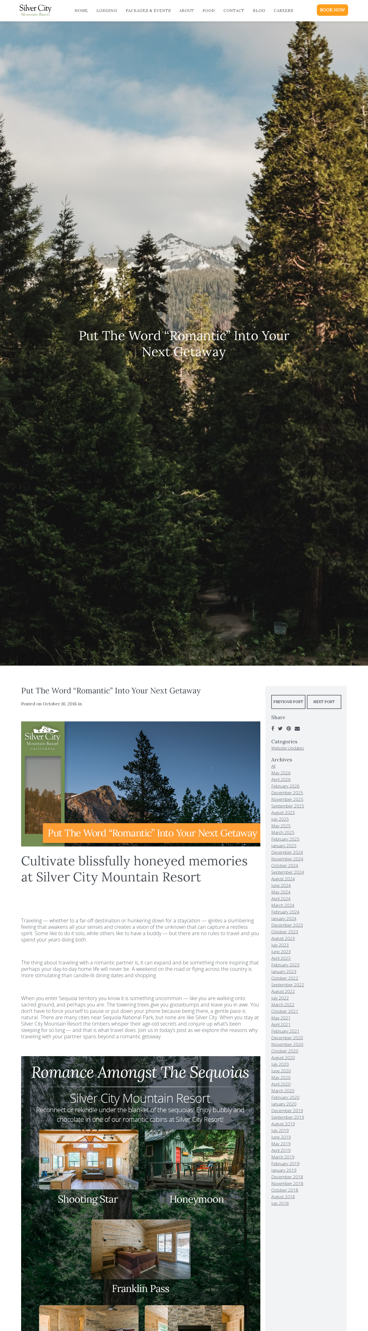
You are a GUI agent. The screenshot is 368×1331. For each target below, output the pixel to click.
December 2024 (287, 852)
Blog (259, 10)
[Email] (297, 728)
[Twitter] (280, 728)
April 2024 (281, 899)
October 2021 (284, 1011)
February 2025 (285, 839)
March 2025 (282, 832)
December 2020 (287, 1038)
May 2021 (281, 1018)
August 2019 (283, 1124)
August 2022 (283, 991)
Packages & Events (148, 10)
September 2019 (287, 1117)
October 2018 (284, 1190)
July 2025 (280, 819)
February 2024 (285, 912)
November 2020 (287, 1044)
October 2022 (284, 978)
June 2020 (281, 1071)
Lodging (106, 10)
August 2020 (283, 1057)
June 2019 (281, 1137)
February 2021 (285, 1031)
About (186, 10)
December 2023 (287, 925)
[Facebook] (272, 728)
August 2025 (283, 812)
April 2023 (281, 958)
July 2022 (280, 998)
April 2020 (281, 1084)
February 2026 (285, 786)
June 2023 (281, 951)
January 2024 (283, 918)
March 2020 (282, 1091)
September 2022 (287, 985)
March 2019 (282, 1157)
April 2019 (281, 1150)
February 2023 (285, 965)
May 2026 (281, 773)
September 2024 (287, 872)
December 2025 (287, 793)
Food (209, 10)
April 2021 (281, 1024)
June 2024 (281, 885)
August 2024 (283, 879)
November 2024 (287, 859)
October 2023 (284, 932)
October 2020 (284, 1051)
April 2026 (281, 779)
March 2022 (282, 1004)
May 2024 (281, 892)
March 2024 (282, 905)
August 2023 (283, 938)
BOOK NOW (332, 10)
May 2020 (281, 1077)
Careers (283, 10)
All (273, 766)
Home (81, 10)
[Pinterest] (289, 728)
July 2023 (280, 945)
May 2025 (281, 826)
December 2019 (287, 1110)
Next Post (324, 702)
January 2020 (283, 1104)
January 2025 (283, 846)
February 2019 (285, 1163)
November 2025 (287, 799)
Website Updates (287, 748)
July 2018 (280, 1203)
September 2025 (287, 806)
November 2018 (287, 1183)
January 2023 (283, 971)
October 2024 (284, 865)
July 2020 (280, 1064)
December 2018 (287, 1177)
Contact (233, 10)
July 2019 (280, 1130)
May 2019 (281, 1144)
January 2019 (283, 1170)
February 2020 (285, 1097)
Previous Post (288, 702)
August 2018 (283, 1197)
